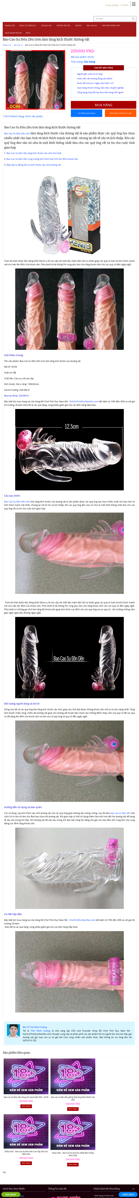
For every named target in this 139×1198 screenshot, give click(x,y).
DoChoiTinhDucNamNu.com (84, 406)
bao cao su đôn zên (120, 818)
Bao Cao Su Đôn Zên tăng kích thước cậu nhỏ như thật (34, 158)
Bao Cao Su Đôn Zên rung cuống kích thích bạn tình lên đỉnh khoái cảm (42, 164)
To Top (133, 1189)
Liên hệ (69, 1180)
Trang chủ (10, 26)
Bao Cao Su (92, 26)
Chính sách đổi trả (123, 1177)
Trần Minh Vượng (40, 1036)
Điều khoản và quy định (52, 1177)
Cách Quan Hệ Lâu (15, 1165)
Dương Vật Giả (63, 26)
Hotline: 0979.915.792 (120, 120)
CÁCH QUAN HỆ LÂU (13, 33)
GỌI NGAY (10, 1194)
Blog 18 (9, 1168)
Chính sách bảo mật (76, 1177)
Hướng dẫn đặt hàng (27, 1177)
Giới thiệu (10, 1177)
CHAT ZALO (128, 1194)
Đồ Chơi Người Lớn (15, 1144)
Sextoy (9, 1155)
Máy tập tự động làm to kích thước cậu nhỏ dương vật (34, 170)
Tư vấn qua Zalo (86, 113)
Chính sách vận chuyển (100, 1177)
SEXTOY (78, 26)
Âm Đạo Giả (46, 26)
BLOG (28, 33)
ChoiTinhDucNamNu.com (82, 925)
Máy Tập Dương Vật (16, 1161)
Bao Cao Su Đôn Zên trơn (17, 139)
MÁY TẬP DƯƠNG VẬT (111, 26)
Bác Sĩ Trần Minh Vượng (35, 1032)
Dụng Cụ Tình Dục (27, 26)
